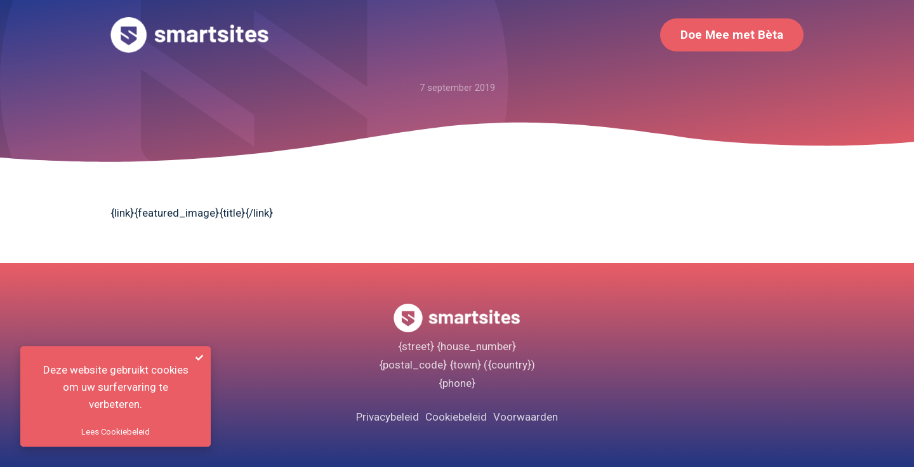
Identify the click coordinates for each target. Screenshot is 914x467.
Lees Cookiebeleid (115, 432)
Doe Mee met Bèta (731, 34)
